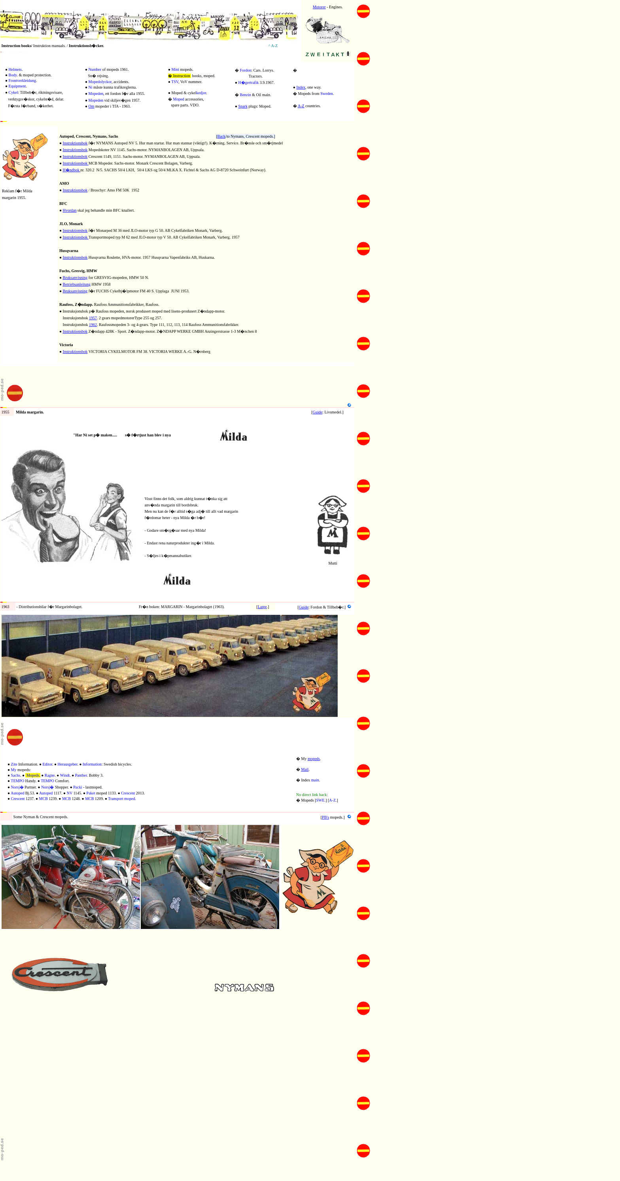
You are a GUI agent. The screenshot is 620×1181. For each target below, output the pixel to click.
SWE (320, 800)
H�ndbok (72, 170)
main (315, 780)
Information (92, 764)
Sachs (15, 775)
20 (61, 129)
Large (262, 607)
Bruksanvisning (75, 277)
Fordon (245, 70)
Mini (175, 69)
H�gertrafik (248, 82)
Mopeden (96, 93)
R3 (61, 298)
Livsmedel (32, 405)
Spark (243, 106)
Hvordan (70, 210)
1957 (93, 318)
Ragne (50, 775)
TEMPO (17, 781)
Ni (91, 87)
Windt (65, 775)
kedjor (201, 93)
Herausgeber (67, 764)
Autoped (17, 793)
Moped (178, 99)
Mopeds (32, 775)
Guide (317, 412)
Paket (91, 793)
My (14, 770)
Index (301, 87)
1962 (93, 324)
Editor (47, 764)
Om (92, 106)
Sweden (326, 93)
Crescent (128, 793)
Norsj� (17, 787)
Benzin (245, 95)
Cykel (13, 92)
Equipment (17, 86)
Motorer (319, 7)
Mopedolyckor (100, 82)
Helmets (15, 69)
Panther (81, 775)
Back (221, 136)
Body (13, 75)
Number (95, 69)
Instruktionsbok (75, 143)
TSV (174, 82)
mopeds (314, 758)
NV (69, 793)
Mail (305, 769)
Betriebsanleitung (77, 284)
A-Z (301, 106)
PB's (325, 817)
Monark (65, 217)
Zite (14, 764)
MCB (43, 798)
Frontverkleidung (22, 80)
